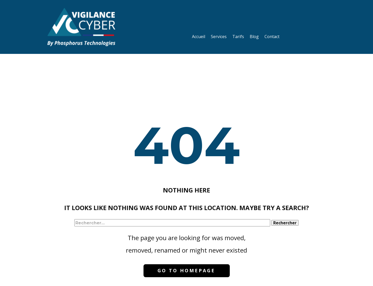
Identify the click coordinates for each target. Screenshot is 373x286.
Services (219, 36)
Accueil (198, 36)
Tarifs (238, 36)
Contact (271, 36)
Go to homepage (186, 270)
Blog (254, 36)
